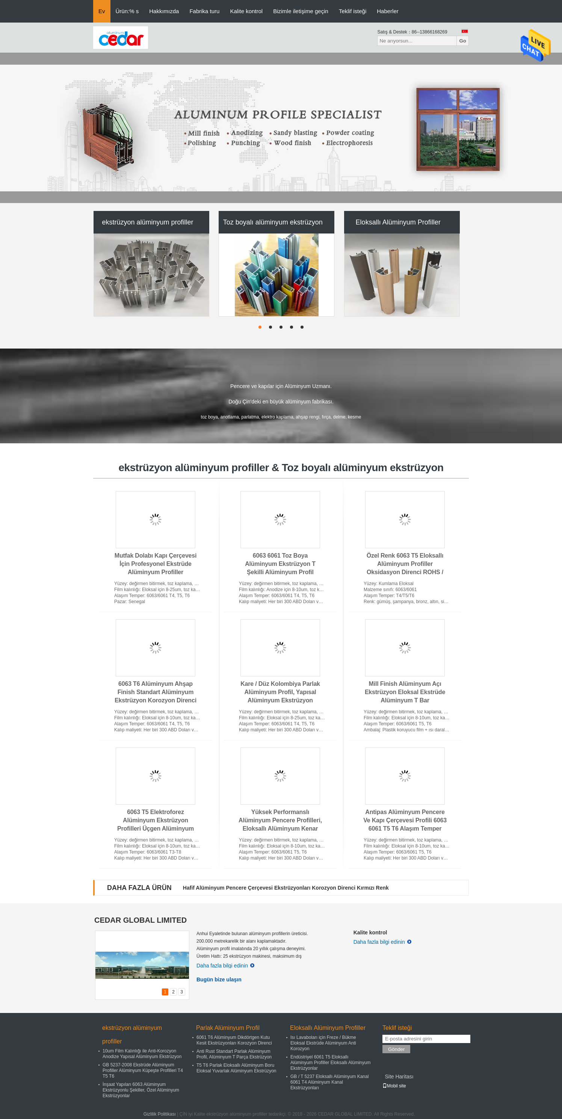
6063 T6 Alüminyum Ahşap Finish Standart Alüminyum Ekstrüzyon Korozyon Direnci (155, 692)
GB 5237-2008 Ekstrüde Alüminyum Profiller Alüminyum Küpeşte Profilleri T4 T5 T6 (143, 1070)
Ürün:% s (127, 11)
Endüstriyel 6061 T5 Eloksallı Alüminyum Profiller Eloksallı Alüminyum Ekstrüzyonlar (330, 1062)
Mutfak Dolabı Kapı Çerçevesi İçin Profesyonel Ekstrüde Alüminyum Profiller (155, 563)
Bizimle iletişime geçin (300, 11)
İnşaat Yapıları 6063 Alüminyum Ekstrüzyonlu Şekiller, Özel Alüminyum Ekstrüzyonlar (141, 1090)
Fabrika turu (204, 11)
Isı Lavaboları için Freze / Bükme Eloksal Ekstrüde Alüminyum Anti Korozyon (323, 1043)
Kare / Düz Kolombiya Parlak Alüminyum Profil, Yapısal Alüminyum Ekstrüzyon (280, 692)
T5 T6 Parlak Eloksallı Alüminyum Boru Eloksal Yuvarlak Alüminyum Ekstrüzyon (236, 1068)
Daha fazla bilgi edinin (225, 966)
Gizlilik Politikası (160, 1114)
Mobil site (394, 1086)
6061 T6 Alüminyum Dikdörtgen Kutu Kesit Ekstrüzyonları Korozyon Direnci (234, 1040)
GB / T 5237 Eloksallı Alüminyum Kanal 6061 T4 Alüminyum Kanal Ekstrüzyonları (329, 1082)
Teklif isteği (352, 11)
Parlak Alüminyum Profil (228, 1028)
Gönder (396, 1049)
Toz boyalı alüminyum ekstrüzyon (273, 222)
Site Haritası (399, 1077)
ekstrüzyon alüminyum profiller (147, 222)
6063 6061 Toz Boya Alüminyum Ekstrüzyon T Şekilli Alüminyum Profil (280, 563)
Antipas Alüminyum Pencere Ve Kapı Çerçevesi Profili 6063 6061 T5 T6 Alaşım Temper (405, 820)
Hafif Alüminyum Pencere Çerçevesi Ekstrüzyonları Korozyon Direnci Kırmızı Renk (286, 888)
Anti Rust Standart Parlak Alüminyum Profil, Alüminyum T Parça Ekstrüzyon (234, 1054)
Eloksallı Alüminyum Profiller (398, 222)
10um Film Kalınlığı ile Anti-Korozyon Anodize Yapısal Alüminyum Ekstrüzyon (142, 1053)
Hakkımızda (164, 11)
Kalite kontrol (246, 11)
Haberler (388, 11)
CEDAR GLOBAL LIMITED (140, 920)
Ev (101, 11)
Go (462, 41)
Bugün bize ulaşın (219, 979)
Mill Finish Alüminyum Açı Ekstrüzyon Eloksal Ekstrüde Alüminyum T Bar (405, 692)
